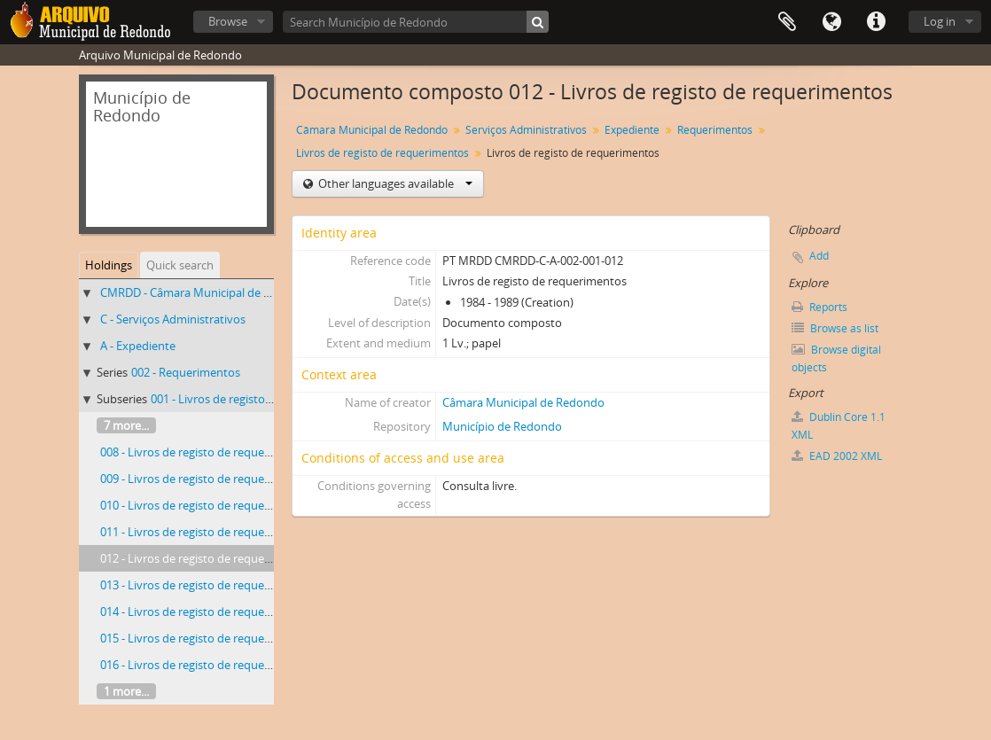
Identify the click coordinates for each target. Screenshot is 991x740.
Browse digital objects (836, 358)
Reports (819, 307)
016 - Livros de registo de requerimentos (206, 665)
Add (819, 255)
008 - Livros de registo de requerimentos (206, 452)
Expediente (632, 129)
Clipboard (787, 22)
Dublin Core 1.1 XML (839, 425)
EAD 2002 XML (837, 455)
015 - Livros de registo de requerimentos (206, 638)
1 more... (126, 691)
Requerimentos (715, 129)
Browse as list (835, 328)
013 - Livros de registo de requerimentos (206, 585)
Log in (940, 21)
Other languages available (394, 183)
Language (831, 22)
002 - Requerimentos (185, 372)
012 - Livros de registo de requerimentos (206, 558)
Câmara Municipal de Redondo (372, 129)
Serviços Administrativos (526, 129)
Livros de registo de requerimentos (382, 152)
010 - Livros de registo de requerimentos (206, 505)
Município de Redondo (502, 426)
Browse (227, 21)
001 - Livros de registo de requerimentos (257, 399)
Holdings (108, 265)
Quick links (876, 22)
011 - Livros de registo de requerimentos (206, 532)
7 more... (126, 425)
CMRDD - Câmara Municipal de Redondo (206, 292)
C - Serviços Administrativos (173, 319)
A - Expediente (138, 346)
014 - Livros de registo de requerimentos (206, 611)
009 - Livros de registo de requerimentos (206, 479)
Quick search (180, 265)
